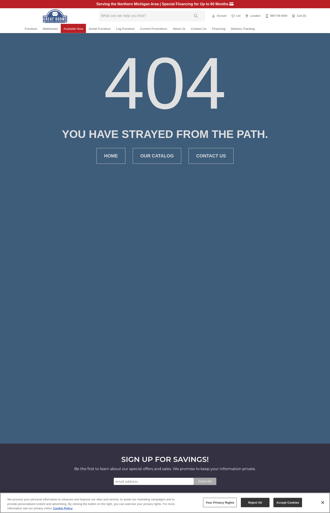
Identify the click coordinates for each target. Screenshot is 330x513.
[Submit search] (196, 16)
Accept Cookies (287, 502)
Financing (219, 28)
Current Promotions (153, 28)
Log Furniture (125, 28)
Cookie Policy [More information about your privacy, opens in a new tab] (62, 508)
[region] (165, 503)
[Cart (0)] (298, 16)
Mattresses (50, 28)
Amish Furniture (100, 28)
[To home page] (55, 16)
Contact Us (198, 28)
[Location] (252, 16)
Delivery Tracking (243, 28)
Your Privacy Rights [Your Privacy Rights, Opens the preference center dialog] (220, 502)
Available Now (73, 28)
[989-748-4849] (275, 16)
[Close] (323, 502)
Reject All (255, 502)
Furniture (31, 28)
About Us (179, 28)
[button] (213, 16)
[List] (235, 16)
